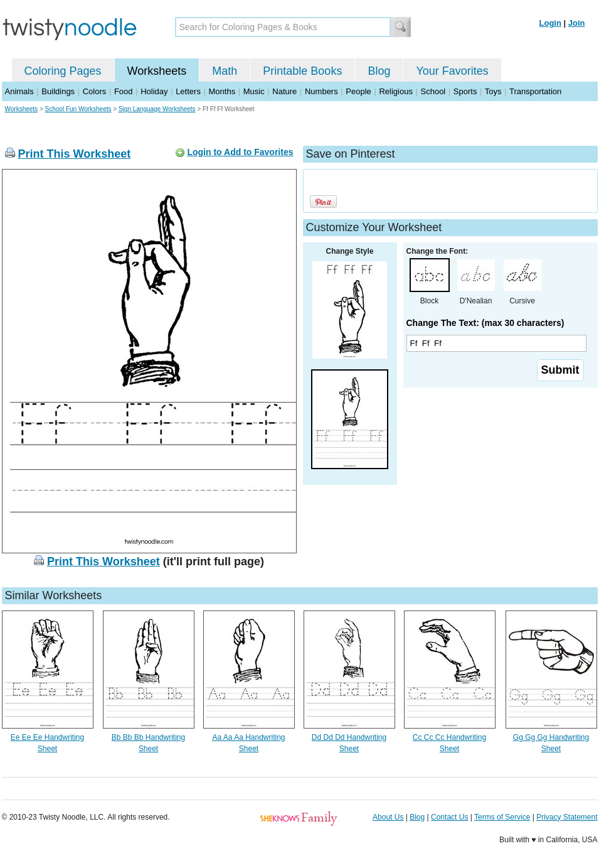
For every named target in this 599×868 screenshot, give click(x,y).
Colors (95, 91)
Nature (284, 91)
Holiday (153, 91)
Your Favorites (452, 71)
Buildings (58, 91)
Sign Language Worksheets (157, 109)
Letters (188, 91)
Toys (493, 91)
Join (576, 23)
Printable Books (302, 71)
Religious (395, 91)
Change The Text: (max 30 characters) (485, 323)
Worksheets (157, 71)
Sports (465, 91)
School (433, 91)
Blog (379, 71)
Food (123, 91)
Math (224, 71)
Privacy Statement (566, 817)
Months (222, 91)
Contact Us (449, 817)
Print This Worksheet (74, 154)
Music (254, 91)
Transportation (535, 91)
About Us (388, 817)
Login (550, 23)
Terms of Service (502, 817)
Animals (19, 91)
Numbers (321, 91)
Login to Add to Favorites (240, 152)
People (358, 91)
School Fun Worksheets (78, 109)
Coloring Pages (63, 71)
